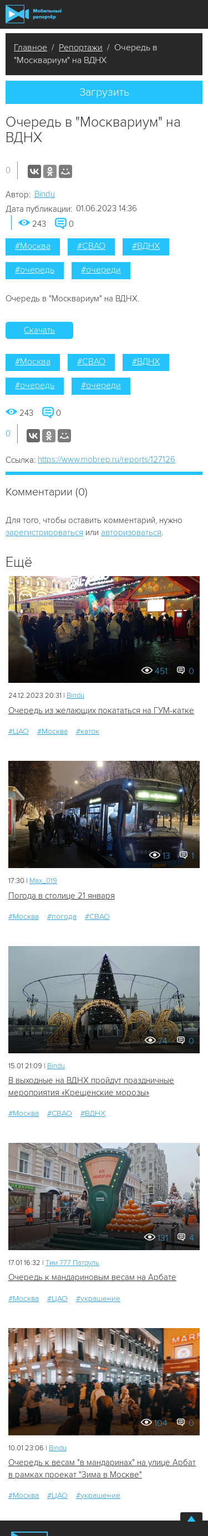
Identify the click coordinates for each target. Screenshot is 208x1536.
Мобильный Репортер (34, 14)
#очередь (34, 269)
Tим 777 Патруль (72, 1262)
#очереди (101, 269)
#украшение (98, 1298)
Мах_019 (43, 880)
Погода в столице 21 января (61, 896)
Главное (30, 47)
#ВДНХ (146, 246)
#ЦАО (18, 731)
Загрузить (104, 92)
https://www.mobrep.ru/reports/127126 (106, 459)
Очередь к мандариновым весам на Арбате (92, 1277)
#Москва (32, 246)
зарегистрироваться (44, 532)
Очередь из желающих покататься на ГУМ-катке (101, 710)
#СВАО (91, 246)
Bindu (44, 194)
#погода (62, 916)
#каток (87, 731)
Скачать (39, 330)
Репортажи (81, 47)
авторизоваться (131, 532)
